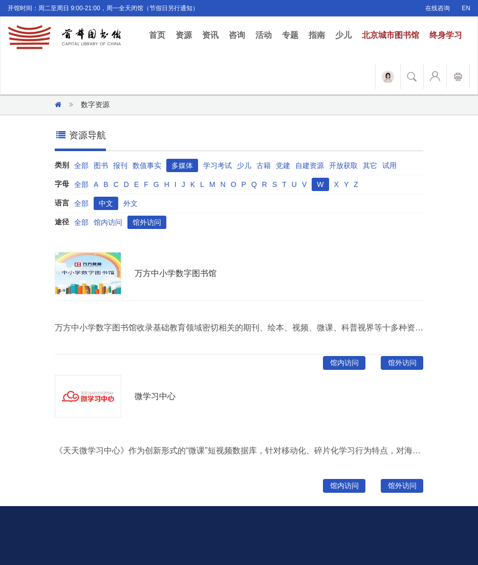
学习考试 (217, 165)
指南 (317, 35)
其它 (370, 165)
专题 (290, 35)
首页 (159, 34)
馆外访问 (147, 222)
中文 (106, 203)
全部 (81, 165)
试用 (389, 165)
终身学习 (445, 35)
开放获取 (343, 165)
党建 (283, 165)
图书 (101, 165)
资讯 (210, 35)
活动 (263, 35)
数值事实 (147, 165)
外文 (130, 203)
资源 (184, 35)
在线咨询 (437, 8)
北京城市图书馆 (390, 35)
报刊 (120, 165)
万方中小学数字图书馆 (175, 273)
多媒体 (182, 165)
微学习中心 (155, 396)
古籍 (263, 165)
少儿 (343, 35)
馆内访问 (108, 222)
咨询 (237, 35)
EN (466, 8)
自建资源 (309, 165)
